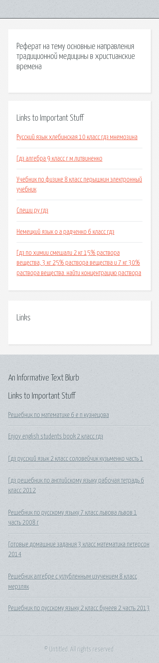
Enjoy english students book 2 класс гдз (55, 436)
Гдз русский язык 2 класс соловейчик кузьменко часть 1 (75, 458)
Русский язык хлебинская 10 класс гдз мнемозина (77, 137)
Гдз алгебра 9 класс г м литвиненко (59, 158)
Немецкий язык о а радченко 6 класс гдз (65, 232)
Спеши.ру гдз (32, 210)
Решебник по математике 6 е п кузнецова (58, 415)
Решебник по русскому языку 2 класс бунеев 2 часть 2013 (79, 608)
